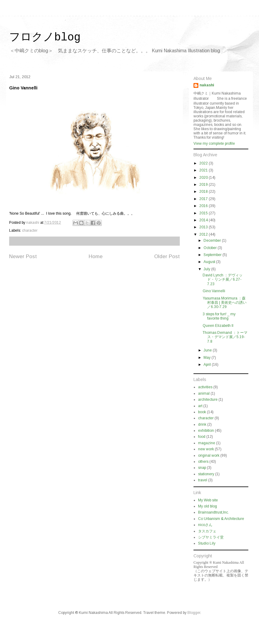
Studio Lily (206, 543)
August (210, 262)
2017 (204, 199)
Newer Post (23, 256)
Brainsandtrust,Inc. (213, 512)
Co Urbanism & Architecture (221, 519)
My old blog (207, 506)
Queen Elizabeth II (218, 326)
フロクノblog (44, 37)
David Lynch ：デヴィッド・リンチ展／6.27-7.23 (223, 279)
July (207, 269)
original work (208, 455)
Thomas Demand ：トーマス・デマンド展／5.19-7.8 (225, 337)
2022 (204, 163)
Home (96, 256)
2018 (204, 191)
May (207, 357)
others (203, 461)
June (208, 350)
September (213, 255)
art (200, 406)
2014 (204, 220)
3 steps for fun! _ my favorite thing (219, 316)
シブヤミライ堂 (211, 537)
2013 (204, 227)
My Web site (208, 500)
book (202, 412)
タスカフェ (207, 531)
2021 (204, 170)
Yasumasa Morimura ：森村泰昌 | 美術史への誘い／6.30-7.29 (225, 302)
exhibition (206, 430)
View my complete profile (214, 143)
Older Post (167, 256)
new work (206, 449)
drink (202, 424)
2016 (204, 206)
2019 (204, 184)
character (29, 230)
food (201, 436)
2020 (204, 177)
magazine (206, 443)
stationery (206, 474)
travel (202, 480)
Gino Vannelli (214, 291)
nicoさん (205, 525)
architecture (208, 399)
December (213, 240)
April (208, 364)
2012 (204, 234)
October (211, 248)
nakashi (207, 85)
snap (202, 468)
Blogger (193, 613)
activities (205, 387)
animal (204, 393)
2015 (204, 213)
